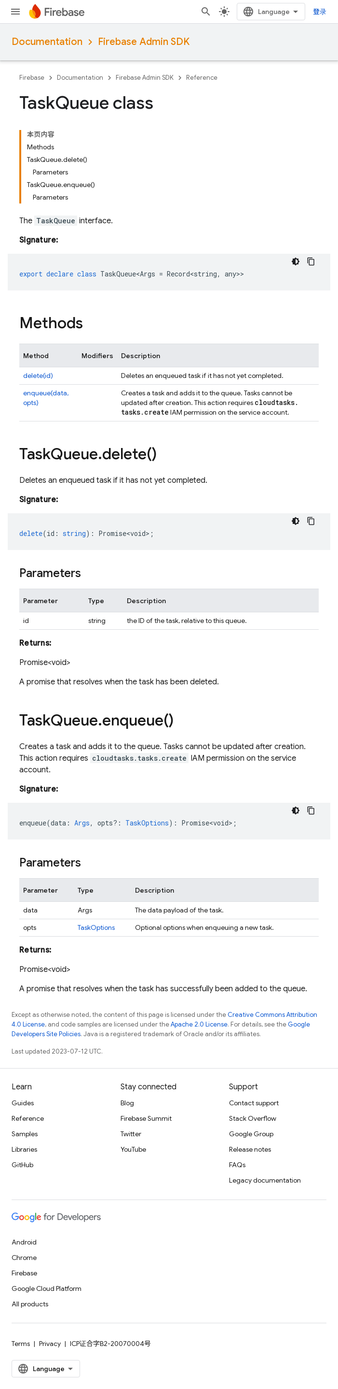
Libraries (24, 1149)
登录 (319, 11)
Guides (23, 1103)
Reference (201, 77)
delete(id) (38, 375)
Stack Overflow (252, 1118)
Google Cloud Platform (46, 1288)
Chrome (24, 1257)
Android (24, 1242)
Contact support (254, 1103)
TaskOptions (96, 927)
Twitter (131, 1133)
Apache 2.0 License (199, 1024)
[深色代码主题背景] (295, 261)
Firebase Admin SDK (143, 42)
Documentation (47, 42)
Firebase (31, 77)
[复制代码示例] (311, 261)
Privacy (50, 1343)
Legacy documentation (265, 1180)
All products (30, 1304)
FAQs (237, 1164)
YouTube (133, 1149)
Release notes (250, 1149)
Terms (21, 1343)
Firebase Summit (146, 1118)
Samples (25, 1133)
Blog (127, 1103)
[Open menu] (15, 11)
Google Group (251, 1133)
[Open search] (206, 11)
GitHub (22, 1164)
